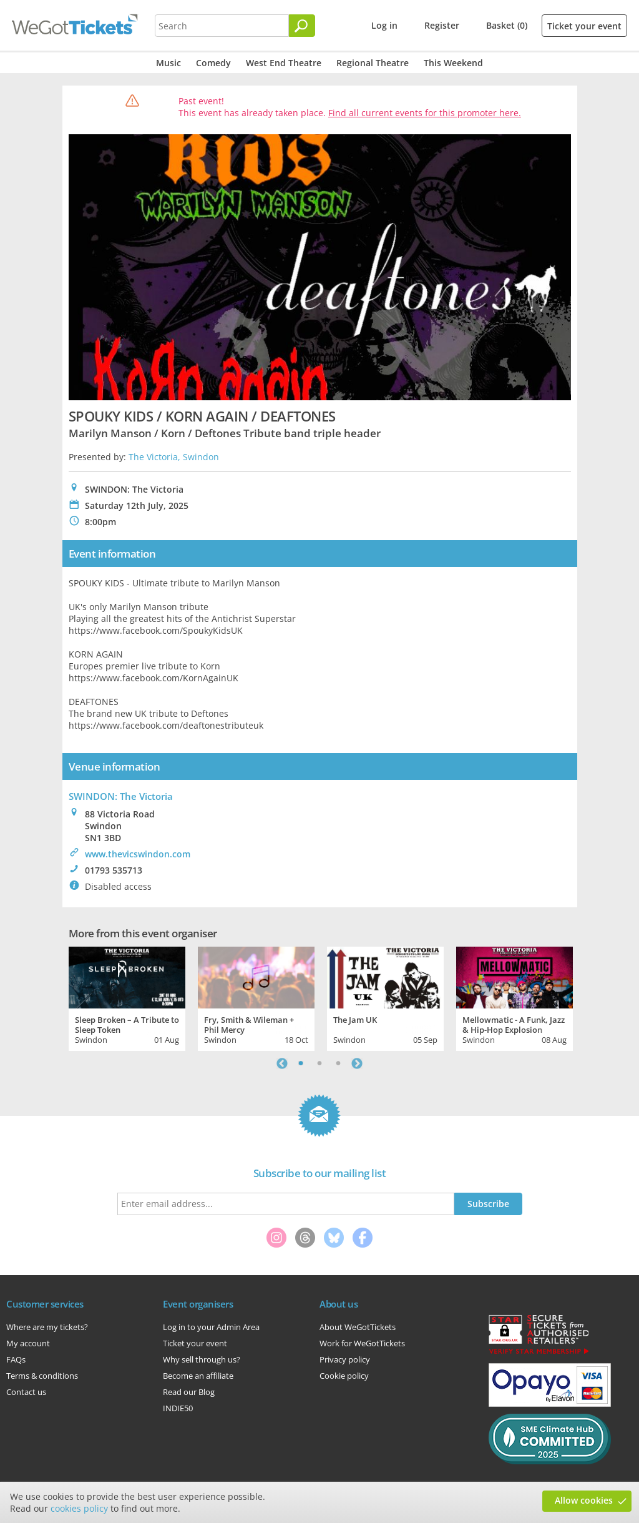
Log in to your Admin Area (211, 1327)
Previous (282, 1063)
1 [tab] (301, 1063)
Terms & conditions (42, 1375)
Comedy (213, 63)
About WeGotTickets (358, 1327)
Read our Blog (189, 1391)
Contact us (26, 1391)
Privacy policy (345, 1359)
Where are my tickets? (47, 1327)
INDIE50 (178, 1408)
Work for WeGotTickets (362, 1343)
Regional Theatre (372, 63)
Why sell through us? (201, 1359)
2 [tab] (319, 1063)
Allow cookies (584, 1500)
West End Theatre (283, 63)
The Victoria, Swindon (174, 457)
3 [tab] (338, 1063)
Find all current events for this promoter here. (424, 113)
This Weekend (453, 63)
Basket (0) (506, 25)
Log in (384, 25)
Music (168, 63)
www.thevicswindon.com (137, 854)
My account (28, 1343)
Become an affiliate (198, 1375)
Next (357, 1063)
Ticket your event (584, 26)
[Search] (302, 25)
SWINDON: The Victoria (121, 796)
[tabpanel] (127, 997)
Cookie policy (344, 1375)
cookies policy (79, 1508)
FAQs (16, 1359)
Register (441, 25)
